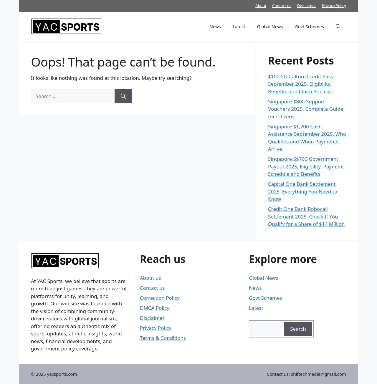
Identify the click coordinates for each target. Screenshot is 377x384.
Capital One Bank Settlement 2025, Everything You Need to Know (302, 191)
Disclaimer (306, 5)
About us (150, 277)
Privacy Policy (334, 5)
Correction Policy (159, 297)
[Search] (123, 96)
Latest (239, 26)
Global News (270, 26)
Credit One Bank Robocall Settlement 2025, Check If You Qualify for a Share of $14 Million (306, 216)
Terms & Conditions (163, 338)
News (215, 26)
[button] (338, 26)
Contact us (281, 5)
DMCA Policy (154, 307)
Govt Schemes (309, 26)
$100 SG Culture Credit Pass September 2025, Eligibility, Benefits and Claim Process (300, 84)
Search (298, 328)
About (260, 5)
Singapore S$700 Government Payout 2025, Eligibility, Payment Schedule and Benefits (306, 166)
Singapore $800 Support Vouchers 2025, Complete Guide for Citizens (305, 109)
